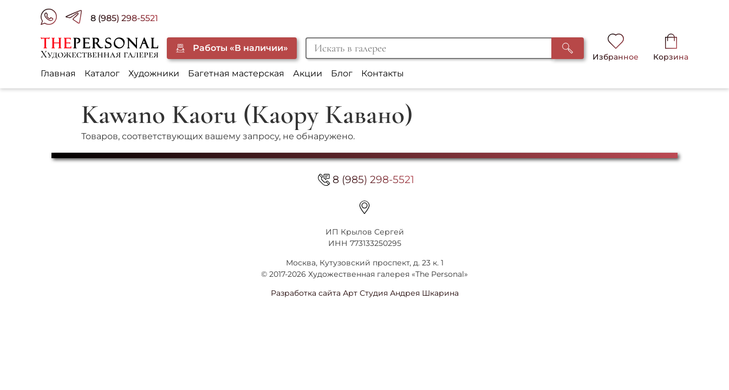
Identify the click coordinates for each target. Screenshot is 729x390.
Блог (342, 73)
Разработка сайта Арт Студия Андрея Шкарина (365, 293)
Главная (58, 73)
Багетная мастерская (236, 73)
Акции (307, 73)
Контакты (382, 73)
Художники (153, 73)
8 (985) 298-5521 (124, 18)
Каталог (102, 73)
